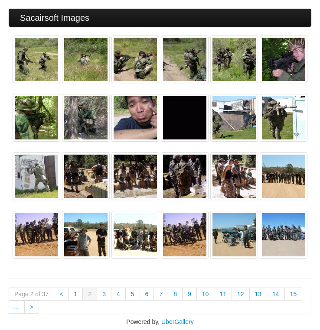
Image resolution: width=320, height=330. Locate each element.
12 (240, 294)
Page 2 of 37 (31, 294)
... (16, 307)
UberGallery (177, 321)
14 (275, 294)
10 (205, 294)
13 (258, 294)
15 (293, 294)
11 (222, 294)
